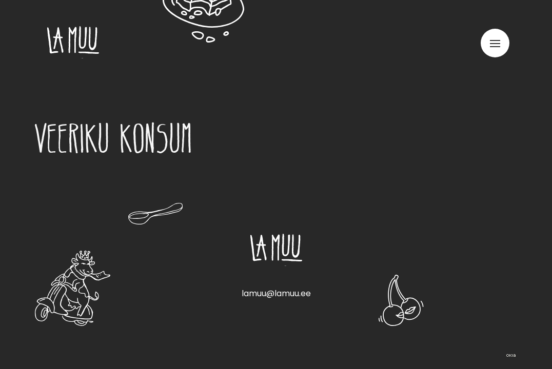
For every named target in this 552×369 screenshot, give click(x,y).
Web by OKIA (511, 355)
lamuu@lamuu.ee (276, 293)
